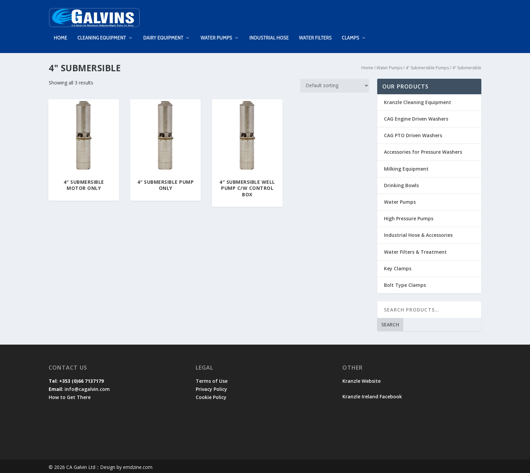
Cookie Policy (211, 395)
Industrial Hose (269, 33)
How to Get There (70, 395)
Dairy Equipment (163, 33)
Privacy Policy (211, 387)
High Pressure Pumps (408, 216)
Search (390, 322)
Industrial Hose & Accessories (418, 233)
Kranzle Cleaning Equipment (417, 100)
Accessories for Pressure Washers (423, 150)
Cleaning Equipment (101, 33)
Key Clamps (397, 266)
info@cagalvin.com (87, 387)
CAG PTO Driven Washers (413, 133)
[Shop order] (334, 84)
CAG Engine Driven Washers (416, 117)
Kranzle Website (361, 379)
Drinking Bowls (401, 183)
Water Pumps (216, 33)
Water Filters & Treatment (415, 250)
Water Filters (315, 33)
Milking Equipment (406, 167)
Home (60, 33)
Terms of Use (211, 379)
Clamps (350, 33)
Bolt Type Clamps (405, 283)
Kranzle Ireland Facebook (372, 394)
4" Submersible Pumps (427, 66)
